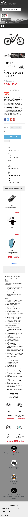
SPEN (12, 205)
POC (12, 250)
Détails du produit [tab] (14, 268)
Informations (14, 505)
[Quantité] (14, 131)
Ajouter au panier (12, 137)
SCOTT (19, 411)
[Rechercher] (11, 9)
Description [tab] (14, 263)
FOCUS (8, 411)
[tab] (14, 271)
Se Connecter (6, 19)
